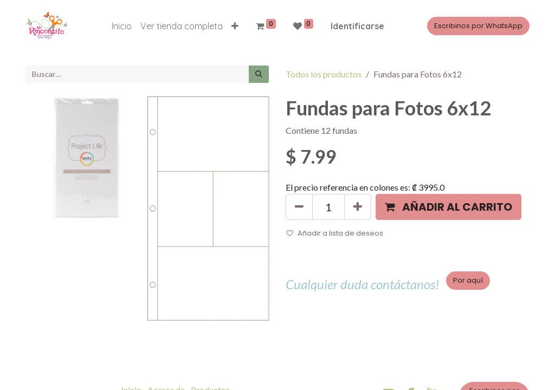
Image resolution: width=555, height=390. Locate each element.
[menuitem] (121, 26)
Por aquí (468, 280)
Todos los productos (324, 74)
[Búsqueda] (258, 74)
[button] (235, 26)
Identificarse (357, 26)
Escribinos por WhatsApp (478, 26)
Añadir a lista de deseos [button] (334, 233)
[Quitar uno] (299, 207)
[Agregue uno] (357, 207)
